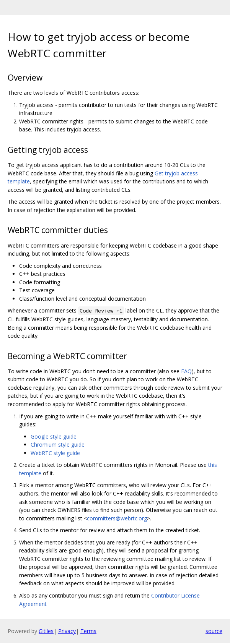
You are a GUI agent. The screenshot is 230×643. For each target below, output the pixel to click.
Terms (88, 631)
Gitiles (46, 631)
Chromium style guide (58, 444)
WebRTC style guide (55, 453)
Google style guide (54, 436)
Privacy (67, 631)
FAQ (186, 371)
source (214, 631)
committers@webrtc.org (117, 518)
